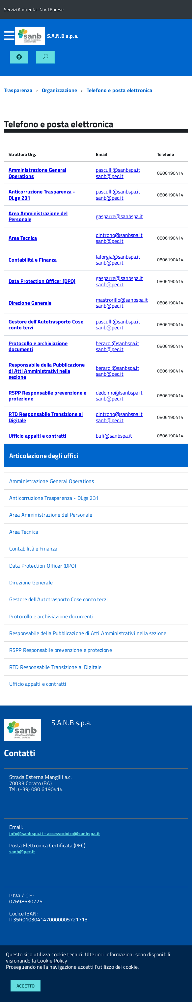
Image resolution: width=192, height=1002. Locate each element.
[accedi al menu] (9, 35)
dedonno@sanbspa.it (119, 393)
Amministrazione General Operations (37, 173)
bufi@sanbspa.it (114, 436)
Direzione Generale (30, 303)
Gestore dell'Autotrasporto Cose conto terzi (46, 324)
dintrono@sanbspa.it (119, 235)
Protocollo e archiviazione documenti (38, 346)
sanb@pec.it (109, 176)
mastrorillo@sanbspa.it (122, 300)
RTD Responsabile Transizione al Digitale (46, 417)
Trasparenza (18, 90)
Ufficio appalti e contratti (37, 436)
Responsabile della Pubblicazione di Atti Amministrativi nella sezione (47, 371)
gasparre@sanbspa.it (119, 216)
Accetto (25, 985)
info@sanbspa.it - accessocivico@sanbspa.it (54, 833)
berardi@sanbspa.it (117, 343)
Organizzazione (59, 90)
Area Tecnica (23, 238)
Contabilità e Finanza (33, 260)
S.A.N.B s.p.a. (62, 36)
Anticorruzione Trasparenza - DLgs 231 (42, 194)
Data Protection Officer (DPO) (42, 281)
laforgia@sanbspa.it (118, 257)
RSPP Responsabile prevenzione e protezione (47, 395)
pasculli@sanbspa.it (118, 170)
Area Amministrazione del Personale (38, 216)
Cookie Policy (52, 960)
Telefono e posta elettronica (119, 90)
